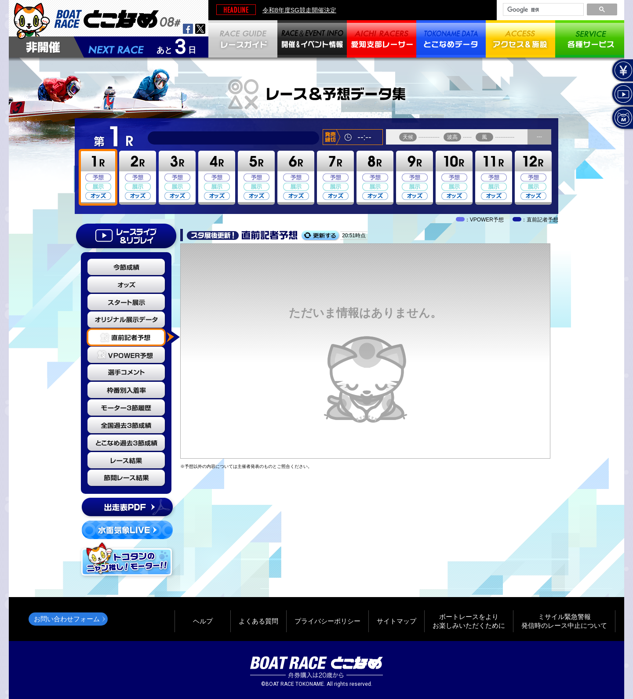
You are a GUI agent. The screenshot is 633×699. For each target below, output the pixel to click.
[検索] (542, 10)
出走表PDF (127, 507)
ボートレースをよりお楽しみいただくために (469, 621)
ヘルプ (203, 621)
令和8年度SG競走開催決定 (299, 10)
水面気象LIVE (127, 529)
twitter (200, 29)
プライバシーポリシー (327, 621)
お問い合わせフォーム (67, 619)
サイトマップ (396, 621)
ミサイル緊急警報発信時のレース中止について (564, 621)
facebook (188, 29)
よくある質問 (258, 621)
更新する (320, 235)
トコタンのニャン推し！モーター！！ (127, 560)
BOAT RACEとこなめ (117, 17)
